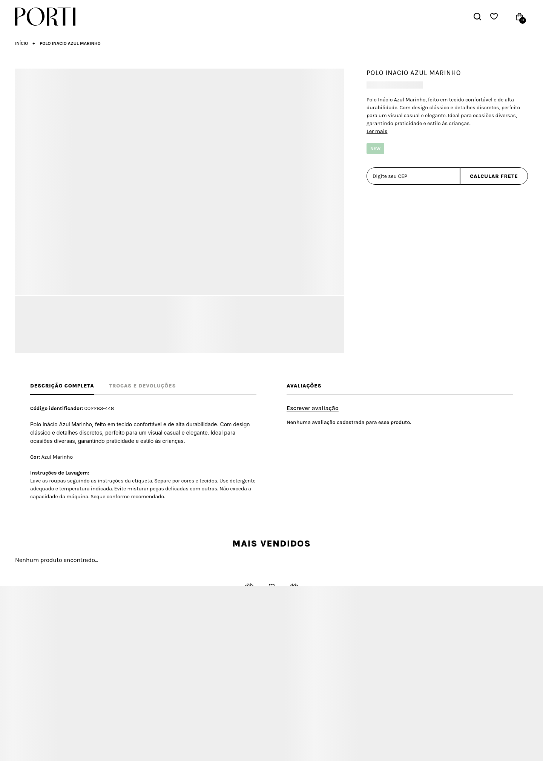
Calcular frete (494, 176)
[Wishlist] (494, 16)
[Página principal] (48, 17)
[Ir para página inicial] (21, 43)
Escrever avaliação (313, 408)
